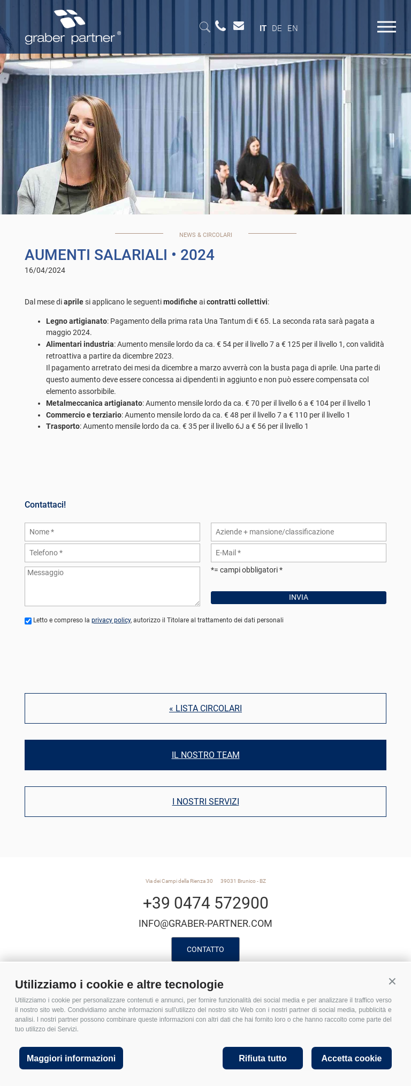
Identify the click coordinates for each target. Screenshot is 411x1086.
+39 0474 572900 (206, 903)
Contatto (205, 949)
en (292, 28)
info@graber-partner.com (205, 923)
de (277, 28)
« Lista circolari (205, 708)
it (263, 28)
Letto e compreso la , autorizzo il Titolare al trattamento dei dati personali (158, 620)
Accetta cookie (352, 1058)
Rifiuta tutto (263, 1058)
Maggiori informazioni (71, 1058)
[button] (392, 981)
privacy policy (111, 620)
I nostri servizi (205, 802)
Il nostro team (206, 755)
